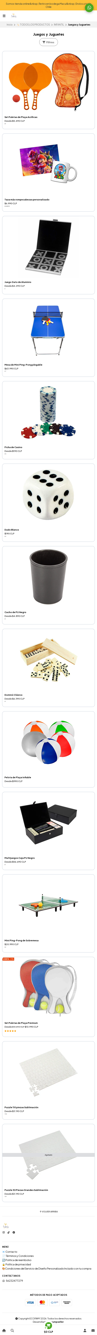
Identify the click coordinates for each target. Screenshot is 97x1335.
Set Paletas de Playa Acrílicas (20, 117)
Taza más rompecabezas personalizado (26, 199)
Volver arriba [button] (48, 1212)
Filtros (48, 42)
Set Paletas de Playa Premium (21, 1023)
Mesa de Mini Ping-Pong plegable (23, 364)
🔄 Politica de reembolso (16, 1260)
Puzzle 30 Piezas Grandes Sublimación (26, 1190)
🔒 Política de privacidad (16, 1264)
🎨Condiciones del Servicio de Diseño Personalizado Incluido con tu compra (46, 1268)
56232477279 (12, 1280)
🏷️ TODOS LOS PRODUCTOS (33, 24)
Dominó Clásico (13, 694)
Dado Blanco (11, 529)
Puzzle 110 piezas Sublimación (21, 1107)
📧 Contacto (9, 1251)
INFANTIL (59, 24)
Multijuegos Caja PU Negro (19, 858)
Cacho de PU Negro (15, 612)
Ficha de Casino (13, 447)
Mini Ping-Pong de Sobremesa (21, 940)
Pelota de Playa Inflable (17, 777)
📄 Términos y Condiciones (18, 1256)
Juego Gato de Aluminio (17, 282)
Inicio (10, 24)
